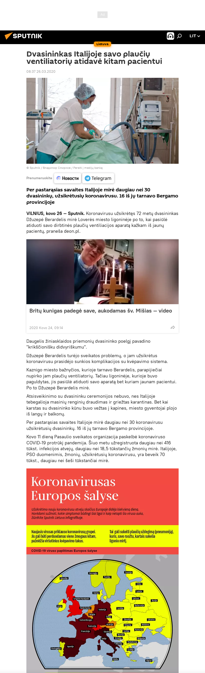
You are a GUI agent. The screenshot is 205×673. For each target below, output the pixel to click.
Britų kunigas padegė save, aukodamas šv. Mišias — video (100, 313)
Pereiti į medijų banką (87, 168)
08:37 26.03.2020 (41, 71)
